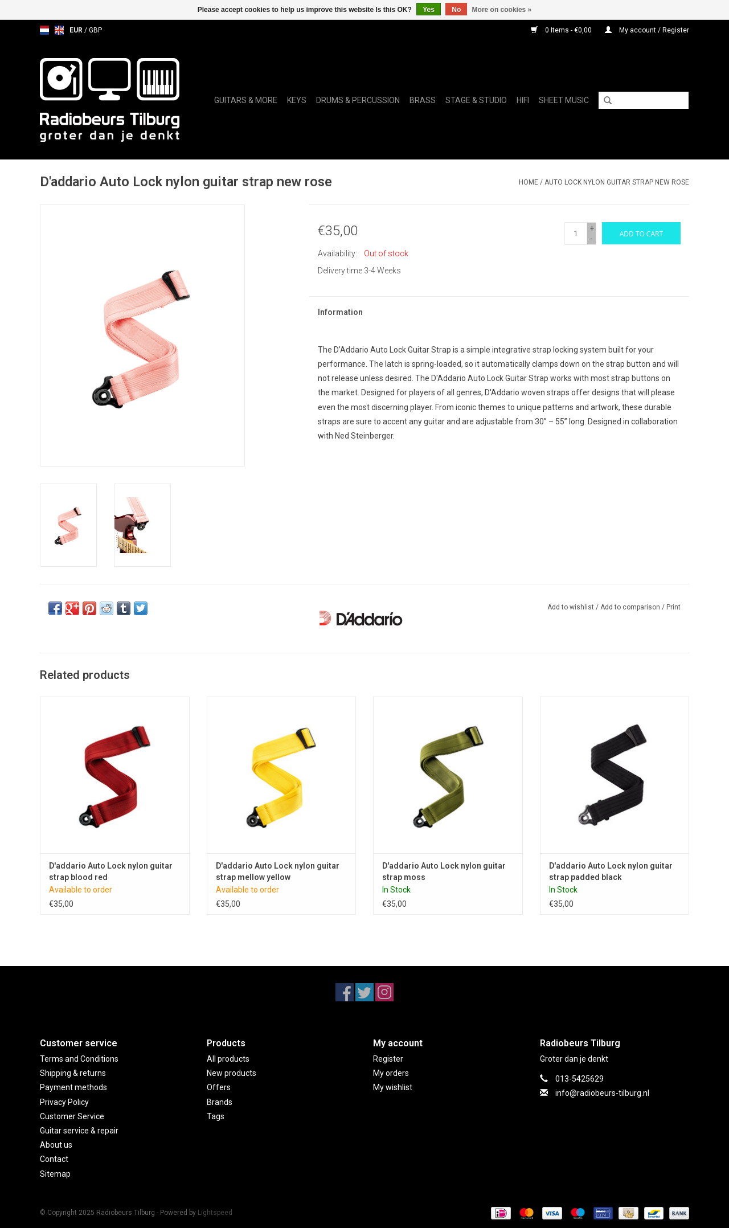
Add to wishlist (570, 607)
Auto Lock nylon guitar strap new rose (616, 182)
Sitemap (55, 1173)
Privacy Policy (64, 1102)
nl (44, 30)
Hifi (523, 100)
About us (56, 1144)
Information (340, 312)
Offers (219, 1087)
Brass (422, 100)
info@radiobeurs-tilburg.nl (602, 1093)
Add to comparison (631, 607)
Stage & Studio (476, 100)
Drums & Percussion (358, 100)
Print (673, 607)
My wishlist (392, 1087)
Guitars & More (245, 100)
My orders (391, 1073)
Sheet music (564, 100)
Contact (54, 1159)
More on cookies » (502, 10)
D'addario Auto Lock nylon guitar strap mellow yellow (277, 871)
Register (388, 1058)
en (59, 30)
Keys (296, 100)
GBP (95, 30)
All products (228, 1058)
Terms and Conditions (79, 1058)
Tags (215, 1116)
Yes (429, 10)
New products (231, 1073)
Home (528, 182)
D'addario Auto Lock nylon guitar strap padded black (611, 871)
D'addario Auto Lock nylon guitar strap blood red (111, 871)
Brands (219, 1102)
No (456, 10)
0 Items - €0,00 (562, 30)
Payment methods (73, 1087)
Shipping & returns (73, 1073)
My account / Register (647, 30)
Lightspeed (215, 1213)
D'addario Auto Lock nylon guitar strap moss (444, 871)
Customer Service (72, 1116)
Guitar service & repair (79, 1130)
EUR (76, 30)
